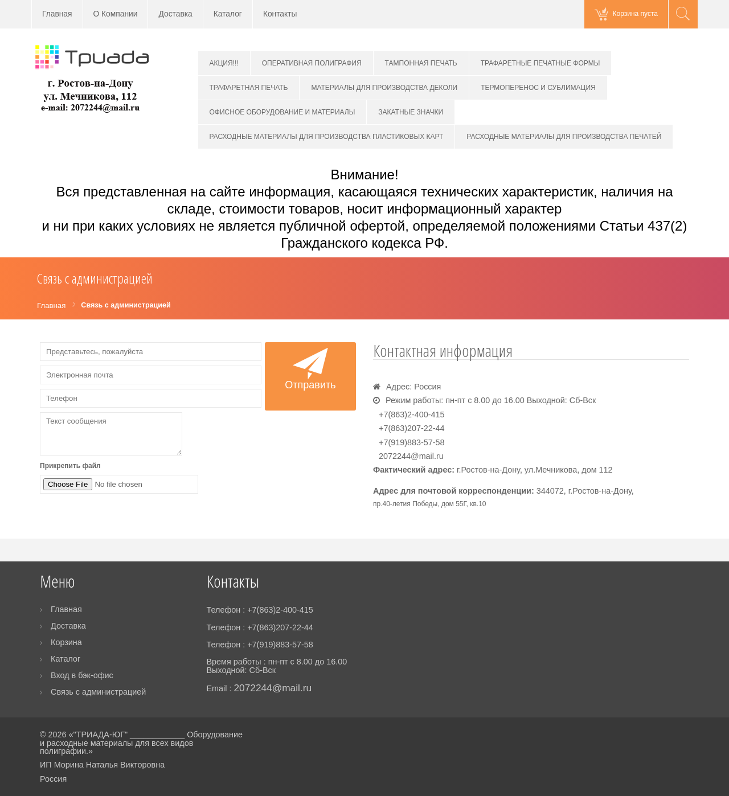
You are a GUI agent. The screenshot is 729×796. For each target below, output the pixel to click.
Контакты (280, 14)
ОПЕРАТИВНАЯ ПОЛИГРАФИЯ (312, 63)
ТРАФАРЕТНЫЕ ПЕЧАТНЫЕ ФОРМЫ (540, 63)
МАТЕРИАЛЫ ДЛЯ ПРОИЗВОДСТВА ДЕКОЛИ (384, 88)
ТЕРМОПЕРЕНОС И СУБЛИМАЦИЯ (538, 88)
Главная (57, 14)
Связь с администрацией (98, 691)
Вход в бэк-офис (82, 675)
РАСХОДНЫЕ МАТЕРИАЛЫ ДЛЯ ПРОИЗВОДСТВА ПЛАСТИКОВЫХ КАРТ (327, 137)
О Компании (115, 14)
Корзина (66, 642)
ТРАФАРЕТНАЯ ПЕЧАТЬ (249, 88)
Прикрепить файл (70, 465)
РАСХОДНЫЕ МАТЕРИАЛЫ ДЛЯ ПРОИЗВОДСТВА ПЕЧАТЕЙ (563, 137)
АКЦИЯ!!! (224, 63)
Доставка (175, 14)
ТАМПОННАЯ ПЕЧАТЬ (421, 63)
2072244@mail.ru (411, 456)
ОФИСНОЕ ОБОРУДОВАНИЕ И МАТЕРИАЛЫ (282, 112)
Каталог (228, 14)
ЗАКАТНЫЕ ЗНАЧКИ (410, 112)
